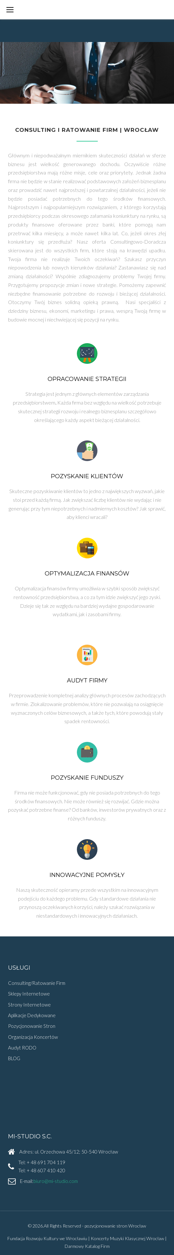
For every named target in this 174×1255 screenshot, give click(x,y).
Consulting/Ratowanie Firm (36, 983)
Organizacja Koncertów (33, 1037)
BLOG (14, 1058)
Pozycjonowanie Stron (31, 1026)
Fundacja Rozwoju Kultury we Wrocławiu (47, 1238)
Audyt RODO (22, 1047)
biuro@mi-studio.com (55, 1181)
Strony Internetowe (29, 1004)
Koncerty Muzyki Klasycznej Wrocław (127, 1238)
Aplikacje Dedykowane (32, 1015)
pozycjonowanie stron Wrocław (115, 1226)
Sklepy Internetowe (29, 994)
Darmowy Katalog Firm (87, 1246)
